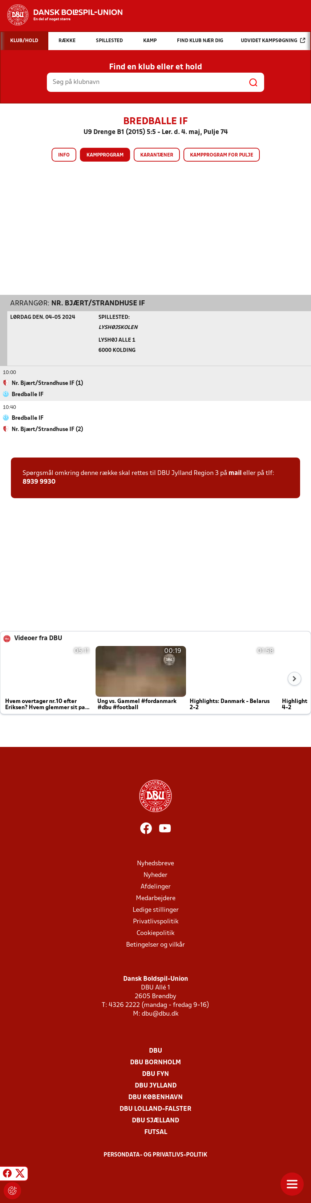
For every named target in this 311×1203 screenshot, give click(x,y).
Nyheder (155, 875)
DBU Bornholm (155, 1062)
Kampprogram (105, 155)
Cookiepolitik (155, 933)
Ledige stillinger (156, 910)
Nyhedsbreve (155, 863)
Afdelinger (156, 886)
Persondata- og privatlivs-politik (155, 1154)
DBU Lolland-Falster (155, 1109)
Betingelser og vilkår (155, 945)
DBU (155, 1051)
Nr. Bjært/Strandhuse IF (98, 303)
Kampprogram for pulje (221, 155)
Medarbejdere (155, 898)
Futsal (155, 1132)
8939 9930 (39, 482)
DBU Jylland (156, 1085)
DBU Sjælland (155, 1120)
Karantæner (156, 155)
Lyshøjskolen (117, 327)
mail (235, 473)
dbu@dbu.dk (160, 1014)
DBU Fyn (155, 1074)
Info (64, 155)
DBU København (155, 1097)
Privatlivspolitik (155, 921)
